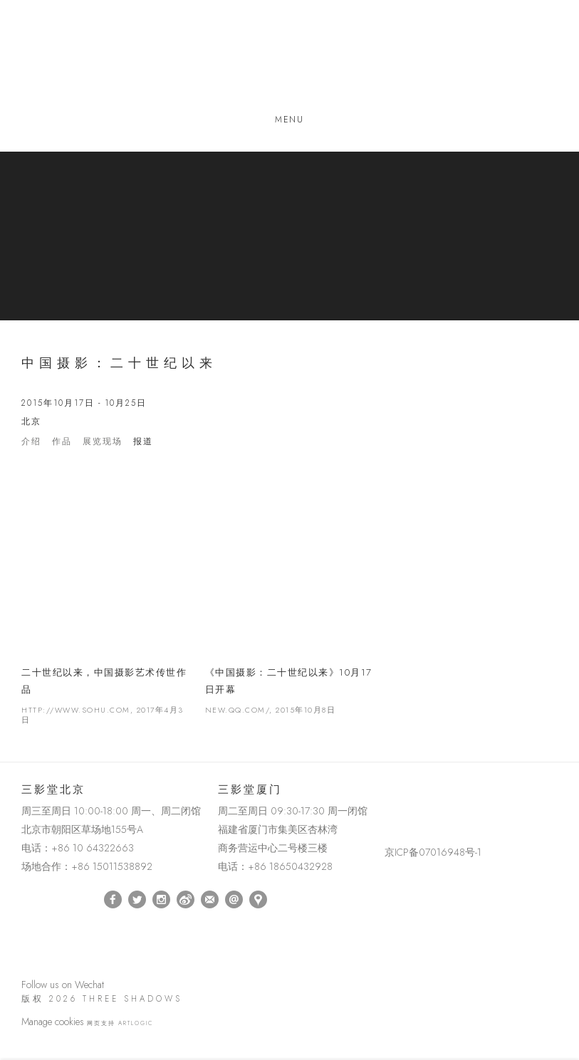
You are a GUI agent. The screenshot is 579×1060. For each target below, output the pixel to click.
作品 (62, 442)
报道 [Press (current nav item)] (143, 442)
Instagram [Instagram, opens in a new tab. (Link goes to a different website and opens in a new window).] (161, 900)
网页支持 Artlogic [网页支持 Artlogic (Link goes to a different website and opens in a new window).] (120, 1023)
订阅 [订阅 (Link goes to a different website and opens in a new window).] (210, 899)
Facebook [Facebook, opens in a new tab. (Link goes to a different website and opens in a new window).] (113, 900)
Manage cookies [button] (52, 1021)
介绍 (31, 442)
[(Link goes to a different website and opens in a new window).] (387, 792)
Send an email (234, 899)
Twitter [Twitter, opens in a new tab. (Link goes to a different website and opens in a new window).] (137, 900)
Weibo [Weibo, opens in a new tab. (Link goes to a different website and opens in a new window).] (185, 900)
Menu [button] (289, 119)
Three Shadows (290, 59)
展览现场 (102, 442)
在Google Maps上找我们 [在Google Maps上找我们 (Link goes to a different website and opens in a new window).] (258, 899)
